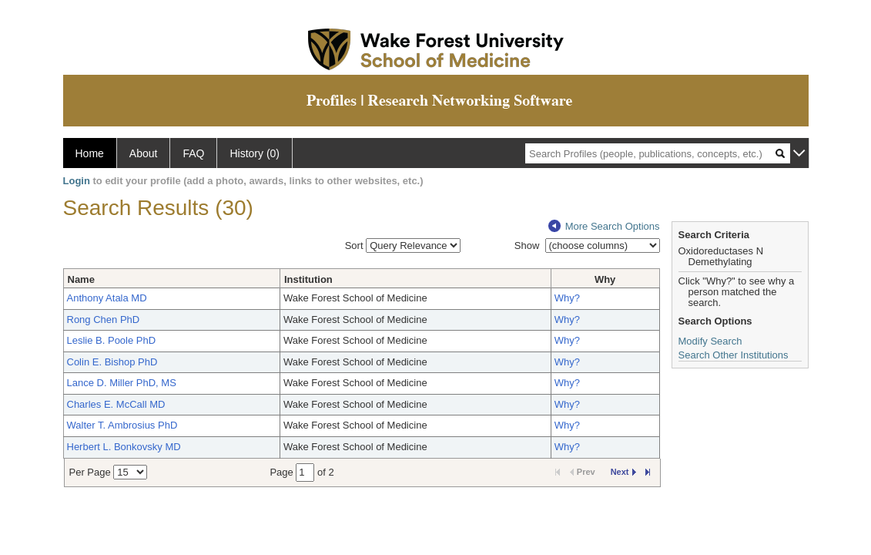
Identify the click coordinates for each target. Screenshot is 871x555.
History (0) (254, 153)
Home (89, 153)
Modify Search (710, 341)
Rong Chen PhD (103, 319)
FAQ (193, 153)
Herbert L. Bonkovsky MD (124, 446)
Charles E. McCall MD (116, 404)
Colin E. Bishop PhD (112, 362)
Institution (308, 279)
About (143, 153)
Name (81, 279)
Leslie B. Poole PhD (111, 340)
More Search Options (604, 226)
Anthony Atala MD (107, 298)
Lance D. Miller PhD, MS (121, 382)
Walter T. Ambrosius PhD (122, 425)
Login (76, 181)
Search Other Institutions (733, 355)
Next (623, 471)
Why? (567, 298)
